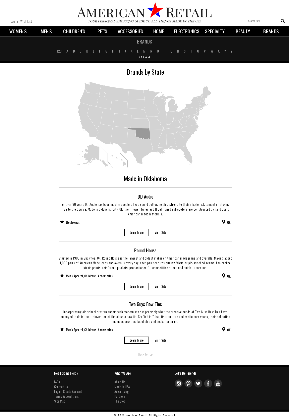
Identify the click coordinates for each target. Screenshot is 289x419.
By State (145, 56)
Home (158, 31)
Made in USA (122, 386)
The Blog (119, 401)
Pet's (102, 31)
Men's (46, 31)
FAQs (57, 381)
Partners (119, 396)
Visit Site (160, 232)
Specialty (215, 31)
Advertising (121, 391)
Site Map (59, 401)
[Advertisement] (261, 132)
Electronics (186, 31)
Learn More (136, 232)
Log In (14, 21)
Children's (74, 31)
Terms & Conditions (66, 396)
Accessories (130, 31)
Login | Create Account (68, 391)
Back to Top (145, 354)
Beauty (243, 31)
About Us (119, 381)
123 (59, 51)
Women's (18, 31)
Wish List (26, 21)
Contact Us (61, 386)
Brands (271, 31)
